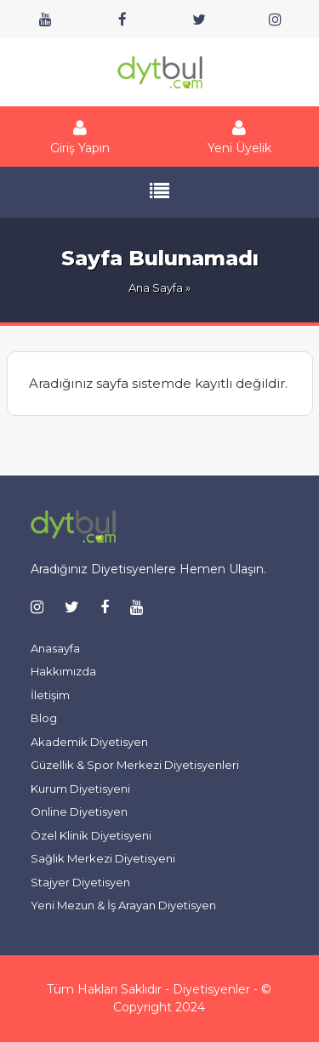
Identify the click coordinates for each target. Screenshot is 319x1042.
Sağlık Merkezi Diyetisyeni (103, 858)
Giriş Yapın (80, 136)
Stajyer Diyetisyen (80, 882)
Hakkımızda (63, 671)
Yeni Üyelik (240, 136)
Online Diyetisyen (79, 811)
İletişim (50, 695)
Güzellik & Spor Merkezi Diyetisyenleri (135, 765)
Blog (44, 718)
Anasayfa (55, 648)
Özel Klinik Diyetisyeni (91, 835)
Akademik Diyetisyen (89, 742)
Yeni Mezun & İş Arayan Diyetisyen (123, 905)
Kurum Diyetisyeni (80, 788)
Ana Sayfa (155, 287)
